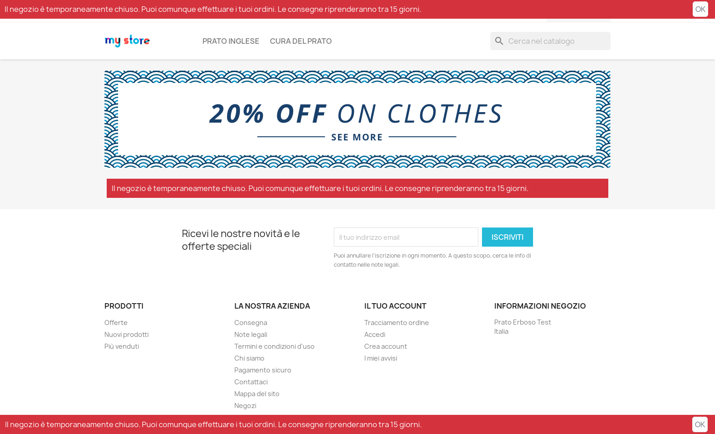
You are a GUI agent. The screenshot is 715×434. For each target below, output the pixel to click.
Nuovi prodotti (126, 334)
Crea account (385, 346)
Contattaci (251, 381)
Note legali (250, 334)
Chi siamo (249, 358)
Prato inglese (230, 41)
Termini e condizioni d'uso (274, 346)
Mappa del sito (257, 393)
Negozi (245, 405)
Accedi (374, 334)
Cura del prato (301, 41)
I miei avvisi (380, 358)
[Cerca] (550, 41)
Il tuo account (395, 306)
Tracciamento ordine (396, 322)
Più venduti (121, 346)
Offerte (116, 322)
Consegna (250, 322)
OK (700, 9)
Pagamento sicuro (262, 370)
